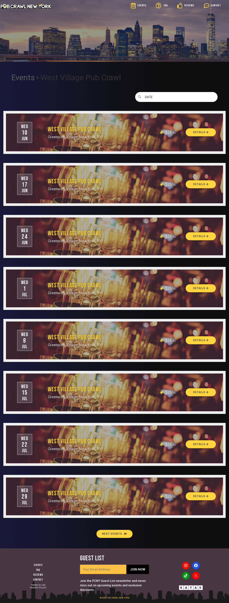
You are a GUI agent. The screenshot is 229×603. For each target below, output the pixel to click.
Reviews (38, 575)
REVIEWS (189, 5)
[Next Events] (114, 534)
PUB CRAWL (113, 598)
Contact (38, 579)
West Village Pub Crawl (75, 129)
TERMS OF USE (38, 585)
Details (201, 132)
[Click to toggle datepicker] (176, 97)
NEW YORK (124, 598)
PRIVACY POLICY (38, 588)
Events (23, 77)
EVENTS (142, 5)
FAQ (166, 5)
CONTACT (216, 5)
